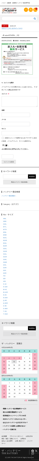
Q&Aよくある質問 (7, 441)
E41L (4, 270)
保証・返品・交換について (10, 438)
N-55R (5, 297)
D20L (5, 248)
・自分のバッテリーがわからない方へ (14, 419)
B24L (5, 243)
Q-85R (5, 303)
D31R (4, 267)
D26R (5, 262)
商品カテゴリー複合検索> (19, 182)
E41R (4, 273)
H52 (4, 281)
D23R (5, 257)
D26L (5, 259)
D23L (5, 254)
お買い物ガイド (20, 441)
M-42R (5, 292)
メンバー (30, 441)
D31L (4, 265)
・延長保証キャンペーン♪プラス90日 (14, 415)
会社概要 (4, 436)
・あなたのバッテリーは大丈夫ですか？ (15, 422)
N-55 (5, 295)
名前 (3, 110)
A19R (4, 221)
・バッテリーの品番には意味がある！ (14, 426)
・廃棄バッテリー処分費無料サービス (14, 409)
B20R (5, 240)
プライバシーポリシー (16, 436)
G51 (4, 278)
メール (4, 119)
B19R (5, 235)
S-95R (5, 308)
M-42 (5, 289)
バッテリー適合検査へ (9, 196)
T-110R (5, 314)
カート (4, 443)
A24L (5, 224)
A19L (4, 218)
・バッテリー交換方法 (9, 429)
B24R (5, 246)
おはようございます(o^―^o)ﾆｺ (12, 28)
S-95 (5, 306)
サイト (4, 129)
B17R (5, 229)
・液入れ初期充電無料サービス (12, 412)
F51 (4, 276)
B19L (5, 232)
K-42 (4, 284)
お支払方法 (29, 436)
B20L (5, 237)
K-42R (5, 287)
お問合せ (23, 438)
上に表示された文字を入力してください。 (15, 149)
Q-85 (5, 300)
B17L (5, 227)
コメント (5, 94)
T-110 (5, 311)
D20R (5, 251)
